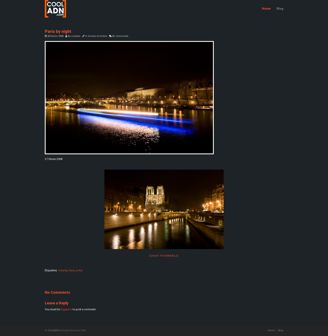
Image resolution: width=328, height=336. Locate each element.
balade (63, 270)
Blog (280, 8)
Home (266, 8)
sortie (79, 270)
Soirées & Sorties (97, 36)
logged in (66, 309)
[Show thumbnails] (164, 255)
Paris (71, 270)
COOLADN (52, 330)
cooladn (75, 36)
